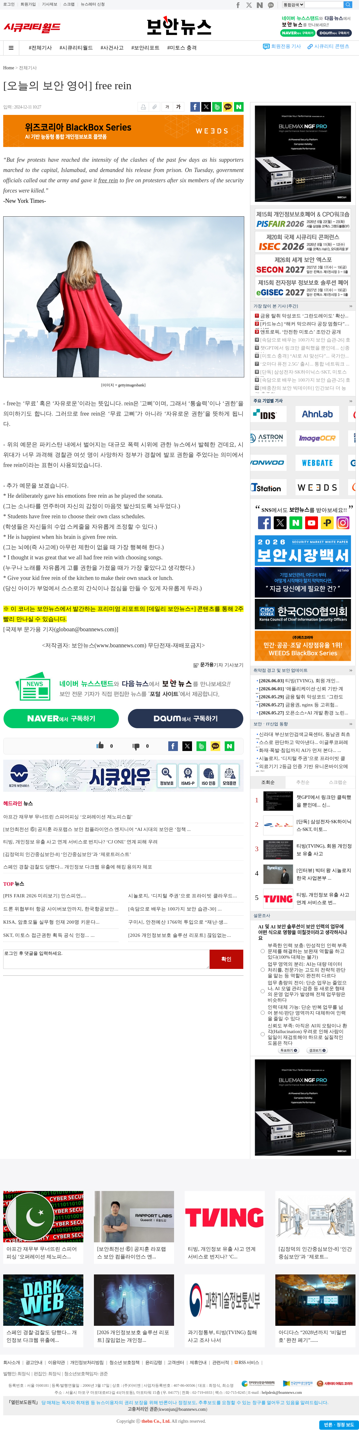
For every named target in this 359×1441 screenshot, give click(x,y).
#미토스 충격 (182, 47)
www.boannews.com (120, 645)
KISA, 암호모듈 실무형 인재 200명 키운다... (51, 922)
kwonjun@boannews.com (182, 1409)
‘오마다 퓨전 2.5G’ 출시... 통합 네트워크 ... (304, 364)
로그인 (9, 4)
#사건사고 (112, 47)
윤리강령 (153, 1362)
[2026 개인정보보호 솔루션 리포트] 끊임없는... (179, 935)
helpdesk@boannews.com (282, 1392)
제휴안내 (198, 1362)
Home (8, 67)
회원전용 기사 (286, 46)
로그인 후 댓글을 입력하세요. (106, 959)
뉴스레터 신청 (93, 4)
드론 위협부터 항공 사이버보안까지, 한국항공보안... (61, 908)
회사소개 (11, 1362)
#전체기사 (40, 47)
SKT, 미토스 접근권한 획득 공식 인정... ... (49, 935)
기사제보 (49, 4)
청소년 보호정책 (124, 1362)
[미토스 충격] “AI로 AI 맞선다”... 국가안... (304, 355)
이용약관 (56, 1362)
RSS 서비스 (248, 1362)
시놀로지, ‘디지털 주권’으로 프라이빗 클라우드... (182, 895)
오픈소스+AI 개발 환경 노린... (303, 712)
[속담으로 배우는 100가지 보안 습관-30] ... (175, 908)
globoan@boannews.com (85, 629)
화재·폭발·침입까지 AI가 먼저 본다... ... (300, 750)
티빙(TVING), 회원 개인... (299, 680)
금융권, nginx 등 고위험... (298, 704)
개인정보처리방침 (87, 1362)
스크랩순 (338, 782)
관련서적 (220, 1362)
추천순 (303, 782)
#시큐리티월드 (76, 47)
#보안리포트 (145, 47)
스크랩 (69, 4)
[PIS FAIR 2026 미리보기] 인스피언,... (44, 895)
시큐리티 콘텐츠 (331, 46)
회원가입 (28, 4)
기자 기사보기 (218, 665)
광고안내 (34, 1362)
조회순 (268, 782)
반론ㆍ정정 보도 (339, 1425)
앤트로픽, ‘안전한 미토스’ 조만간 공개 (300, 331)
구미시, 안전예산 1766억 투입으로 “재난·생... (178, 922)
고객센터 (175, 1362)
